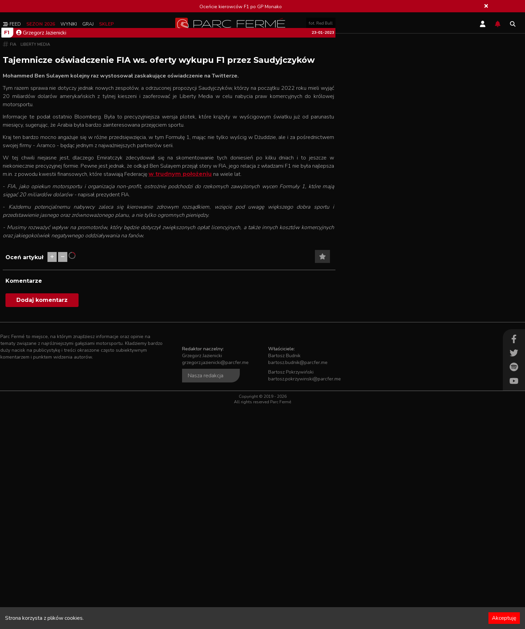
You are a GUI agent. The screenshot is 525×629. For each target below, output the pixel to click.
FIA (13, 266)
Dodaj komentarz (42, 521)
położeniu (196, 395)
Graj (88, 24)
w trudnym (165, 395)
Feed (12, 24)
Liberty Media (35, 266)
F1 (6, 254)
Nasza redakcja (205, 597)
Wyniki (68, 24)
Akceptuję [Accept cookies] (504, 618)
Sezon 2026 (40, 24)
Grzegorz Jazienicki (41, 254)
